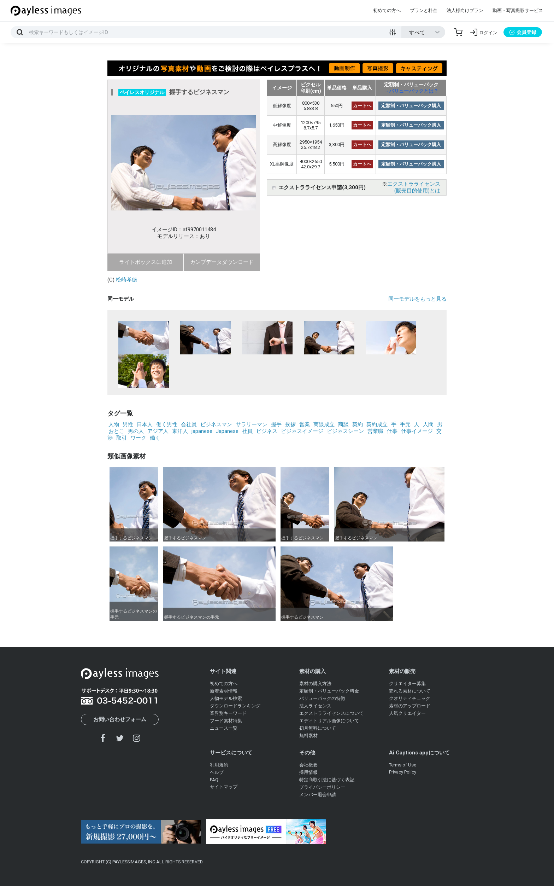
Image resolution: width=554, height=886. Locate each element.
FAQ (214, 779)
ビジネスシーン (345, 431)
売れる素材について (409, 691)
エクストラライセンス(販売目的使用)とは (413, 187)
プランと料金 (423, 10)
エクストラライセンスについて (331, 713)
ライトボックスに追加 (145, 262)
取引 (121, 438)
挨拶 (290, 424)
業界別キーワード (228, 713)
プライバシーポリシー (322, 787)
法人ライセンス (315, 705)
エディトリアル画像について (329, 720)
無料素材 (308, 735)
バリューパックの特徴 (322, 698)
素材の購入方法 (315, 683)
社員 (247, 431)
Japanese (227, 431)
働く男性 (166, 424)
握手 (276, 424)
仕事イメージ (417, 431)
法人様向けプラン (465, 10)
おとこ (116, 431)
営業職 (375, 431)
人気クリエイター (407, 713)
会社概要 (308, 765)
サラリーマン (251, 424)
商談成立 (324, 424)
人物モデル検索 (226, 698)
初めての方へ (387, 10)
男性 (128, 424)
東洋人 (180, 431)
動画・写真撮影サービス (518, 10)
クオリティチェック (409, 698)
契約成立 (377, 424)
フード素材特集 (226, 720)
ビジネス (266, 431)
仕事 (392, 431)
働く (155, 438)
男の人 (136, 431)
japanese (201, 431)
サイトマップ (223, 786)
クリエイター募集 (407, 683)
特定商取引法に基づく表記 (326, 779)
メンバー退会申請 (317, 794)
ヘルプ (217, 772)
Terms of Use (402, 765)
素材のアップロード (409, 705)
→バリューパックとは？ (411, 91)
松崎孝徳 (126, 280)
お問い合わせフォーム (119, 719)
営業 (304, 424)
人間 (428, 424)
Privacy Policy (402, 772)
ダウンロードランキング (235, 705)
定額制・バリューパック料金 (329, 691)
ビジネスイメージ (302, 431)
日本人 (145, 424)
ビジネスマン (216, 424)
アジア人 (158, 431)
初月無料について (317, 728)
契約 (357, 424)
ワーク (138, 438)
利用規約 (219, 765)
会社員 (189, 424)
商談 (343, 424)
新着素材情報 (223, 691)
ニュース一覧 (223, 728)
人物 (113, 424)
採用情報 (308, 772)
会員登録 (522, 32)
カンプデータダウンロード (222, 262)
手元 (405, 424)
